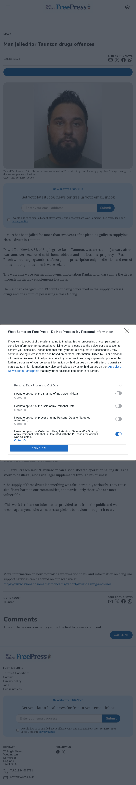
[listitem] (68, 385)
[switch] (118, 393)
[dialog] (68, 392)
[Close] (128, 332)
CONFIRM (39, 448)
